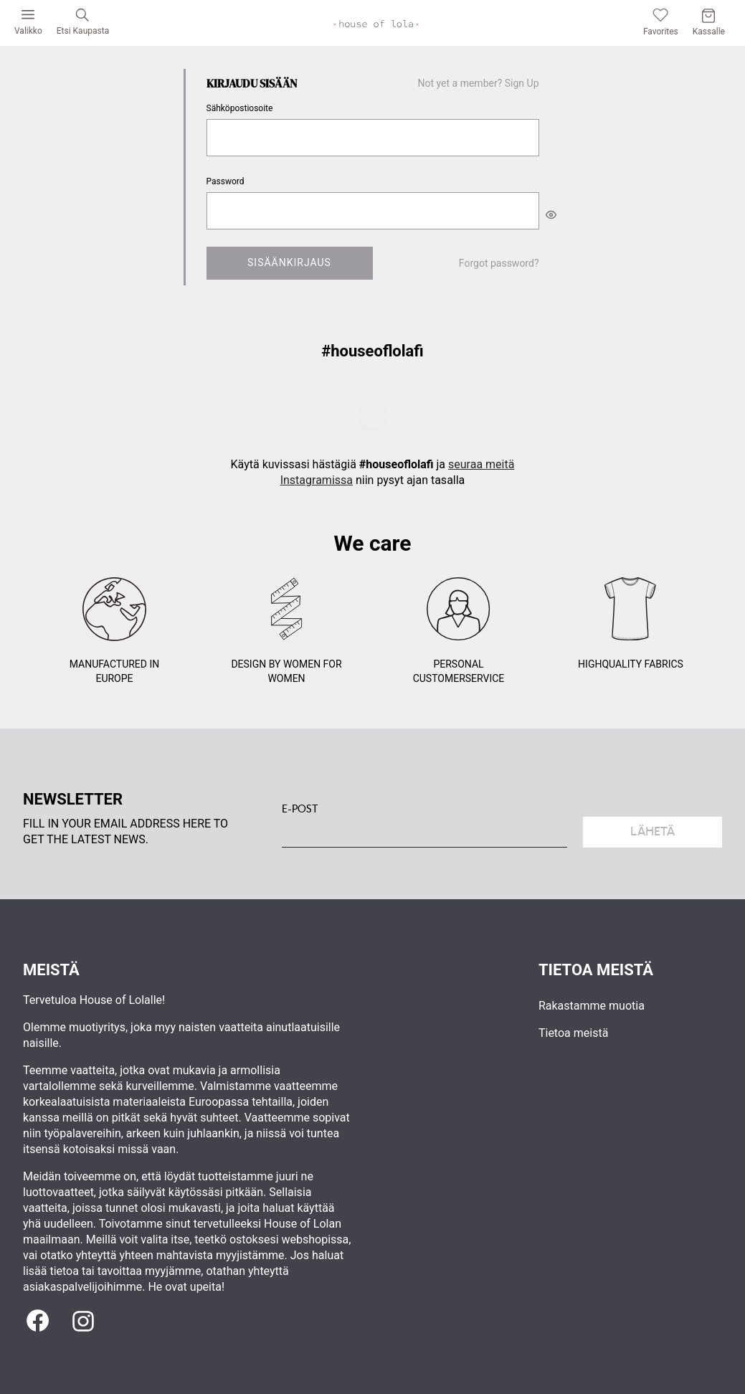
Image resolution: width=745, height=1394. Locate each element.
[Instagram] (83, 1321)
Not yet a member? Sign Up (478, 83)
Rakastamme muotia (591, 1006)
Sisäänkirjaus (289, 262)
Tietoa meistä (573, 1033)
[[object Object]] (551, 214)
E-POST (300, 808)
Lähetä (652, 831)
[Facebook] (37, 1322)
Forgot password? (499, 263)
